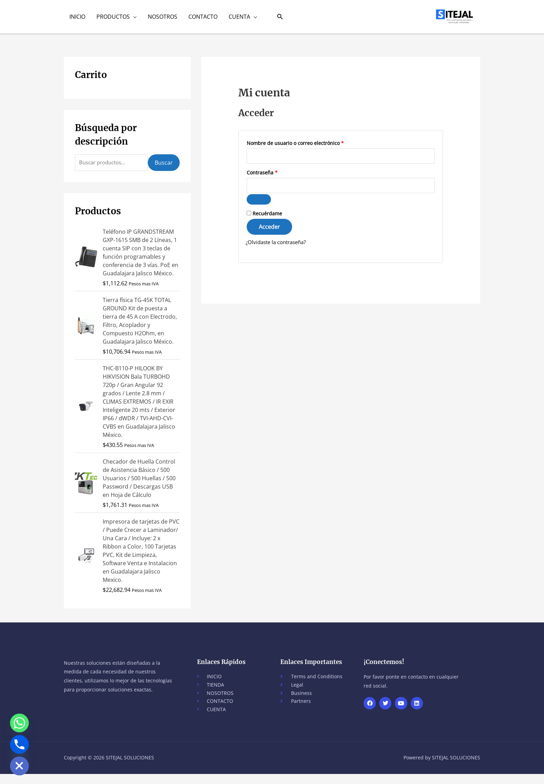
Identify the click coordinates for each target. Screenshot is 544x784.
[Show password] (259, 207)
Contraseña (275, 178)
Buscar (164, 168)
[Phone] (19, 744)
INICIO (77, 19)
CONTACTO (203, 19)
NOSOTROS (162, 19)
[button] (280, 19)
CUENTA (239, 19)
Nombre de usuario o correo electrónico (308, 147)
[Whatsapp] (19, 723)
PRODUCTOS (113, 19)
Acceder (269, 234)
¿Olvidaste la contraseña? (279, 249)
